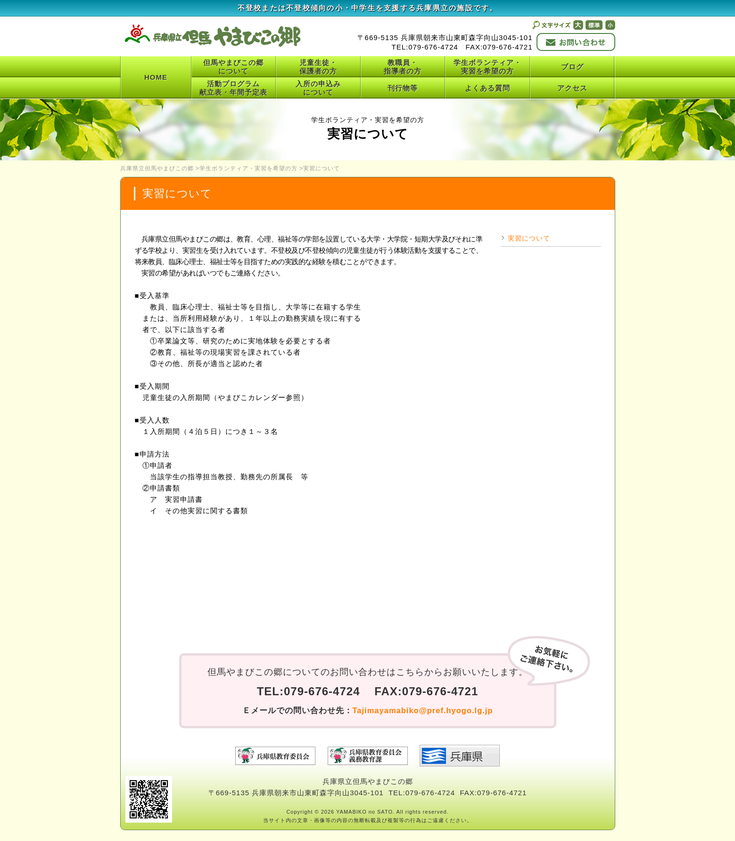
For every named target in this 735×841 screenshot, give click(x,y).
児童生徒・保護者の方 (318, 66)
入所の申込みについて (318, 88)
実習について (529, 238)
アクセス (572, 88)
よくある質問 (487, 88)
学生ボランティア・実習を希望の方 (487, 66)
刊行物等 (403, 88)
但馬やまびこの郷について (233, 66)
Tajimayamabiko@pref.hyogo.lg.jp (423, 710)
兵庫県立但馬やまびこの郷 (157, 168)
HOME (155, 77)
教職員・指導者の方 (402, 66)
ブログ (572, 67)
